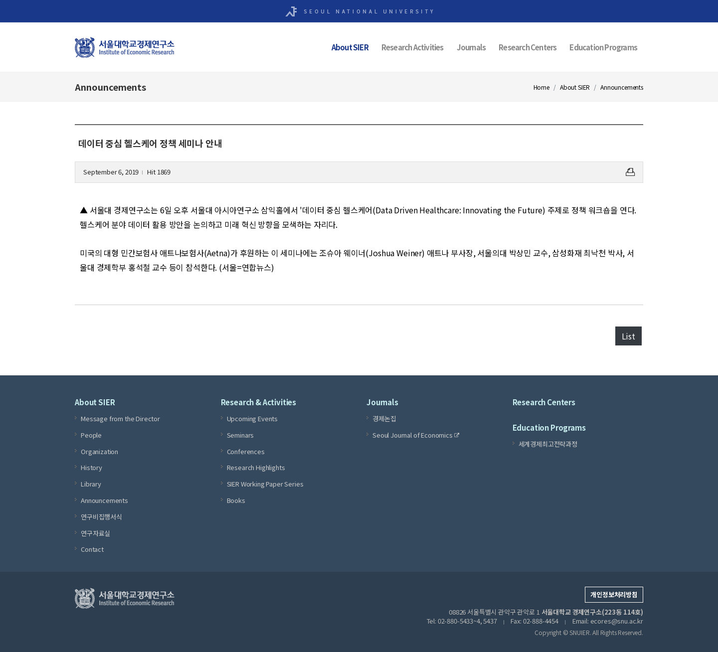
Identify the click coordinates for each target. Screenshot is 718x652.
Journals (471, 47)
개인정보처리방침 (614, 594)
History (91, 467)
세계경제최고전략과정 (548, 444)
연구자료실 (95, 532)
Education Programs (603, 47)
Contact (92, 549)
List (628, 336)
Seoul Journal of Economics (415, 435)
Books (236, 500)
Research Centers (527, 47)
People (91, 435)
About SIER (350, 47)
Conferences (246, 451)
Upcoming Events (252, 418)
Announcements (104, 500)
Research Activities (412, 47)
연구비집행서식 (101, 516)
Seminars (240, 435)
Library (91, 484)
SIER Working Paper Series (265, 484)
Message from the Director (120, 418)
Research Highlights (256, 467)
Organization (99, 451)
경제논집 (384, 418)
